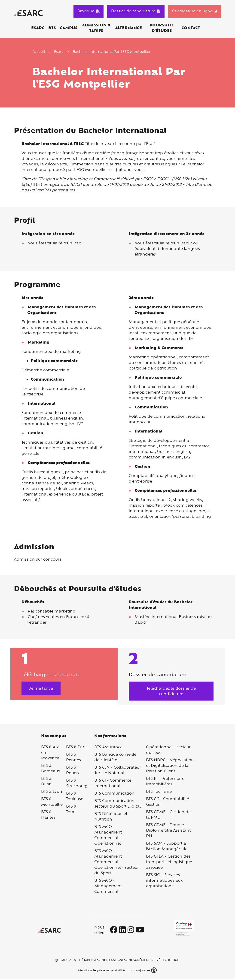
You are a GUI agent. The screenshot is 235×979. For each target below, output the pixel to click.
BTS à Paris (76, 746)
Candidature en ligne (192, 11)
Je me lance (41, 688)
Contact (190, 27)
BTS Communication (114, 793)
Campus (68, 27)
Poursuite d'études (162, 27)
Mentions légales (90, 970)
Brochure (88, 11)
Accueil (38, 51)
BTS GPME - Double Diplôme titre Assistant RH (168, 830)
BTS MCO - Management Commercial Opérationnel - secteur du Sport (116, 861)
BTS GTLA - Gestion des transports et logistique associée (169, 862)
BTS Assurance (108, 746)
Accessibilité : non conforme (127, 970)
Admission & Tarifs (96, 27)
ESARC (37, 27)
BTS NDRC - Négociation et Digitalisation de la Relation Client (170, 765)
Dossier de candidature (136, 11)
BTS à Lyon (51, 791)
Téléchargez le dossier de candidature (171, 691)
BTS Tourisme (159, 791)
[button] (154, 970)
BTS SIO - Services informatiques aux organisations (164, 880)
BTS (52, 27)
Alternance (128, 27)
